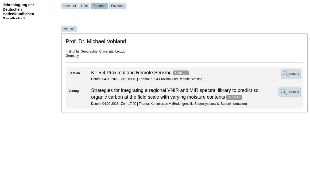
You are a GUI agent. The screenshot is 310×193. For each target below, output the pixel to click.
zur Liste (69, 29)
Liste (84, 6)
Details (290, 74)
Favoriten (118, 6)
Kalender (69, 6)
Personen (99, 6)
